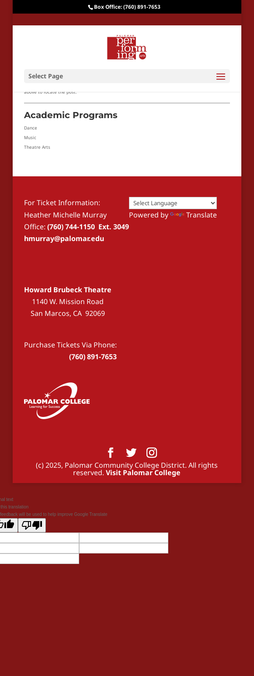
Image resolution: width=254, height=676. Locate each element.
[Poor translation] (32, 525)
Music (30, 137)
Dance (30, 128)
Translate (193, 215)
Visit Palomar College (143, 472)
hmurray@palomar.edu (64, 238)
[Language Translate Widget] (173, 203)
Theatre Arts (37, 147)
